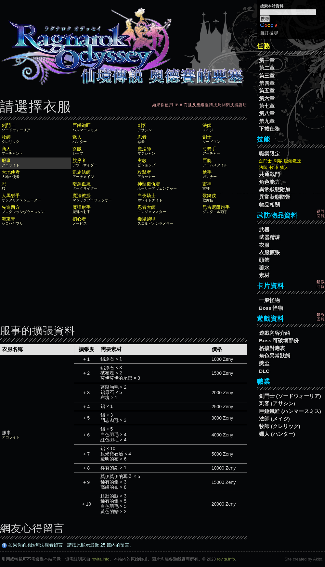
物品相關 (269, 205)
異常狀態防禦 (274, 197)
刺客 (278, 160)
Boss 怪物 (271, 308)
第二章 (267, 68)
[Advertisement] (123, 273)
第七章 (267, 106)
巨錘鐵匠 (292, 160)
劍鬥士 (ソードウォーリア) (290, 396)
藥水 (264, 268)
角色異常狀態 (274, 356)
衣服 (264, 245)
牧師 (273, 167)
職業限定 (269, 154)
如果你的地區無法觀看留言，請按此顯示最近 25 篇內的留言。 (68, 545)
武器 (264, 230)
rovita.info (101, 559)
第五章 (267, 91)
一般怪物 (269, 300)
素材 (264, 275)
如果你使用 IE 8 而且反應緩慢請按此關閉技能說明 (199, 105)
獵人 (284, 167)
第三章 (267, 76)
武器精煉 (269, 237)
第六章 (267, 98)
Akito (317, 559)
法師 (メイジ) (274, 419)
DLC (264, 371)
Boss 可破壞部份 (279, 340)
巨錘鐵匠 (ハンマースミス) (290, 411)
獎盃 (264, 363)
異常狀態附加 (274, 189)
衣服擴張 (269, 252)
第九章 (267, 121)
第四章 (267, 83)
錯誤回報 (321, 213)
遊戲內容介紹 (274, 333)
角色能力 (269, 182)
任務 (263, 46)
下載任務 (269, 129)
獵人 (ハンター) (277, 434)
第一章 (267, 60)
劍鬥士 (265, 160)
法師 (263, 167)
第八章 (267, 113)
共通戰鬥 (269, 174)
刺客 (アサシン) (277, 403)
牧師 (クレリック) (279, 426)
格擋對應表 (272, 348)
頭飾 (264, 260)
